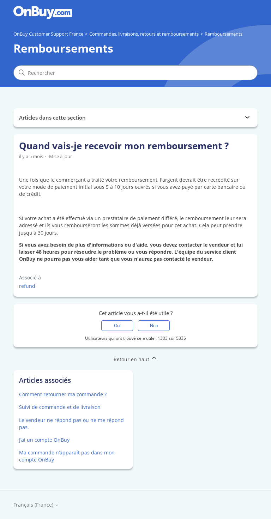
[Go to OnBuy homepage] (42, 12)
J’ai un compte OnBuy (44, 439)
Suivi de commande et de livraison (60, 407)
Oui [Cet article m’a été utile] (117, 325)
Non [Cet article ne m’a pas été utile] (154, 325)
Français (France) (36, 505)
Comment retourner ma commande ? (63, 394)
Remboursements (223, 34)
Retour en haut (136, 358)
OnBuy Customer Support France (48, 34)
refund (27, 286)
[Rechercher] (135, 73)
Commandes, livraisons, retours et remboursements (144, 34)
